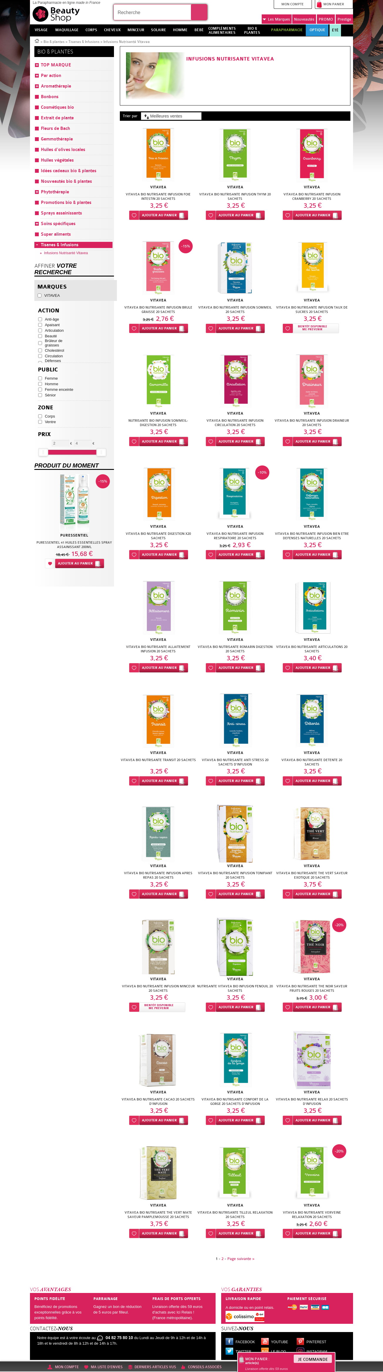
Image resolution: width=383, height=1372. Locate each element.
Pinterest (316, 1342)
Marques (276, 19)
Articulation (54, 330)
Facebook (245, 1342)
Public (48, 369)
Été (335, 30)
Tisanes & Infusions (84, 42)
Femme (51, 378)
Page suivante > (240, 1259)
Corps (50, 416)
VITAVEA (52, 295)
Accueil (37, 40)
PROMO (326, 19)
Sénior (50, 395)
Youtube (279, 1342)
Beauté (51, 336)
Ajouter (159, 215)
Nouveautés (304, 19)
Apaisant (52, 325)
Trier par (130, 116)
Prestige (344, 19)
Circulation (54, 356)
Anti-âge (52, 319)
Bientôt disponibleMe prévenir (312, 328)
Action (48, 310)
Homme (51, 384)
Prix (44, 434)
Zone (45, 407)
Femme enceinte (59, 389)
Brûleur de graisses (54, 343)
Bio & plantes (54, 42)
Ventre (50, 422)
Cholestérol (54, 350)
